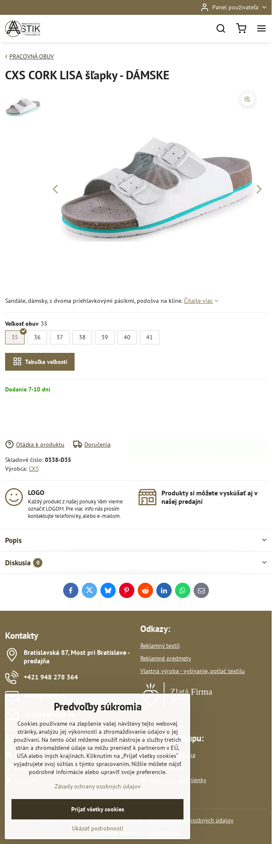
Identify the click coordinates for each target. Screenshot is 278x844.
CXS (34, 468)
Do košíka (198, 417)
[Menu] (261, 28)
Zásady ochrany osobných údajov (98, 811)
